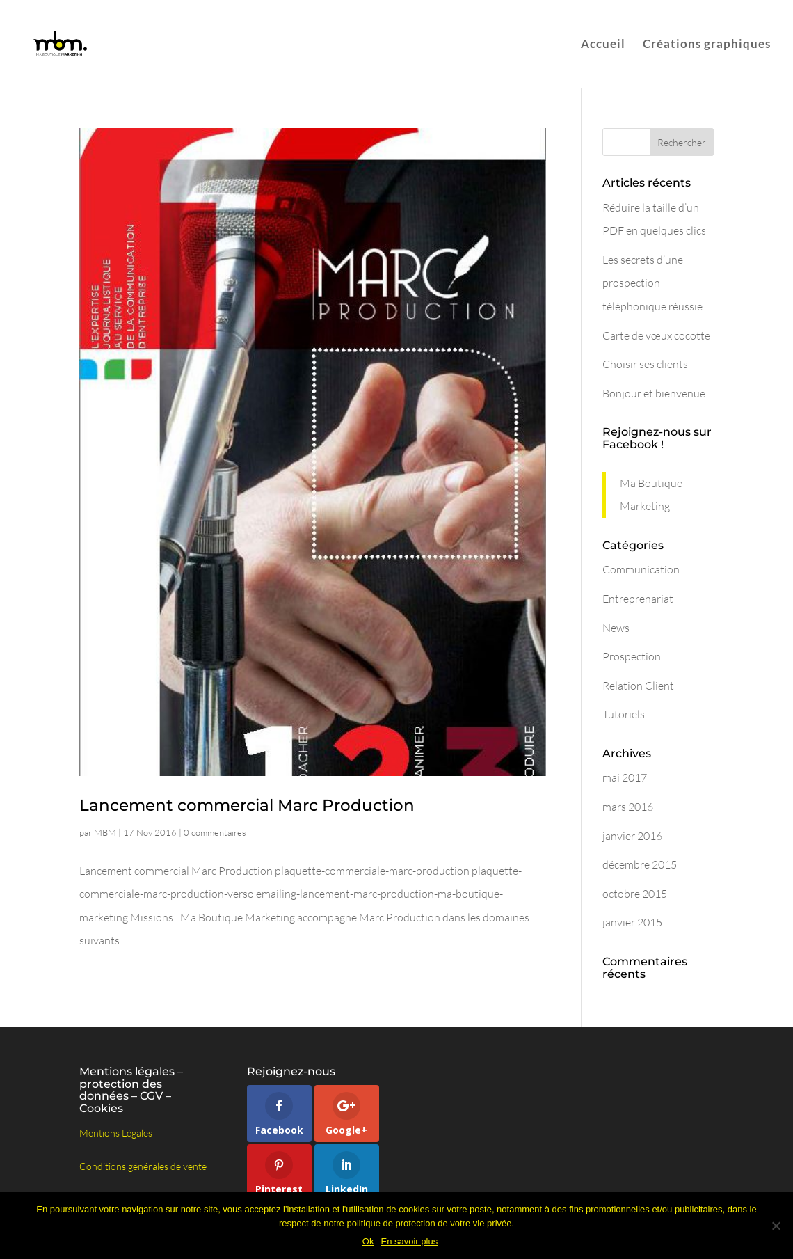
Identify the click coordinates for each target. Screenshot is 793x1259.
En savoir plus (409, 1241)
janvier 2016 (632, 836)
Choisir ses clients (645, 364)
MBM (105, 832)
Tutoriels (623, 714)
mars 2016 (627, 807)
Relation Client (638, 685)
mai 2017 (624, 777)
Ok (368, 1241)
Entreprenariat (637, 598)
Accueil (603, 45)
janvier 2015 (632, 922)
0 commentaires (215, 832)
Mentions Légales (115, 1133)
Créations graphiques (707, 45)
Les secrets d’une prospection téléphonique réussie (652, 283)
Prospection (631, 656)
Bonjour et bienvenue (653, 393)
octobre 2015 (634, 894)
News (616, 628)
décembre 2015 (639, 864)
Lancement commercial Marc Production (247, 805)
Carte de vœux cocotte (656, 335)
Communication (641, 569)
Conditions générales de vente (143, 1166)
